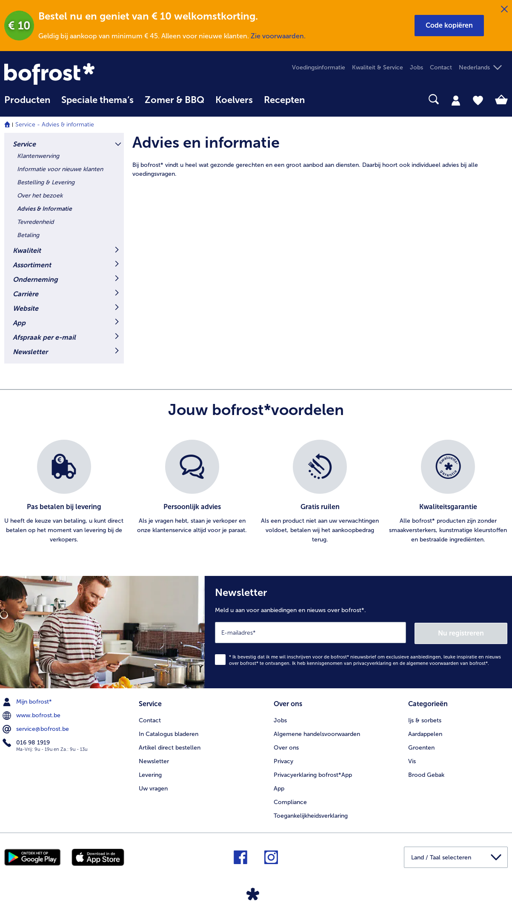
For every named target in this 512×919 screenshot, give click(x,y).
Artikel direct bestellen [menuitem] (169, 746)
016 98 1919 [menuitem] (27, 742)
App (19, 323)
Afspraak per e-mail (44, 337)
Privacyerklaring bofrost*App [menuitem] (313, 773)
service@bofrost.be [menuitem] (36, 728)
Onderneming (35, 279)
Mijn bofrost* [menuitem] (28, 701)
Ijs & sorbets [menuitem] (424, 719)
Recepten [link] (284, 100)
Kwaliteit (27, 250)
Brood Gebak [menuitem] (426, 773)
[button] (449, 25)
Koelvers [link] (234, 100)
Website (25, 308)
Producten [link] (27, 100)
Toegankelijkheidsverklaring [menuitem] (311, 814)
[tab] (456, 100)
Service (24, 144)
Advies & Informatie (44, 208)
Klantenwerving (38, 156)
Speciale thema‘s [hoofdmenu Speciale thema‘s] (97, 100)
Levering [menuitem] (150, 773)
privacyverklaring (372, 662)
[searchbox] (321, 99)
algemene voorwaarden (432, 662)
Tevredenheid (35, 222)
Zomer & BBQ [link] (174, 100)
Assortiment (32, 265)
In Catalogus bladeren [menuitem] (168, 732)
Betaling (28, 235)
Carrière (25, 294)
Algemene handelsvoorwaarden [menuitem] (317, 732)
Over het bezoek (40, 195)
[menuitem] (27, 104)
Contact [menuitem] (441, 67)
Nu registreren (473, 632)
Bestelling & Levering (45, 182)
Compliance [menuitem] (290, 800)
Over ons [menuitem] (286, 746)
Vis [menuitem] (412, 760)
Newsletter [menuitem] (154, 760)
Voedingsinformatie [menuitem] (318, 67)
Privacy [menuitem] (283, 760)
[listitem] (64, 492)
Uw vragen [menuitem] (153, 787)
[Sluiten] (504, 9)
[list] (256, 492)
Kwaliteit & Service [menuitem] (377, 67)
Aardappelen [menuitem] (425, 732)
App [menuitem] (279, 787)
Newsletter (30, 352)
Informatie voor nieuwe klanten (60, 169)
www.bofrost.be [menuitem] (32, 714)
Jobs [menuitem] (416, 67)
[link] (79, 74)
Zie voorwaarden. (278, 36)
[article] (320, 155)
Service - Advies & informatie (54, 124)
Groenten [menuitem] (421, 746)
